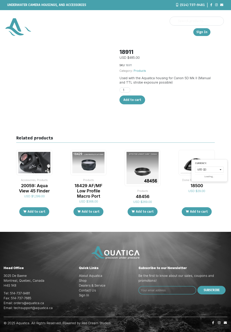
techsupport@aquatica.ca (33, 308)
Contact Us (170, 32)
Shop (119, 32)
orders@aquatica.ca (29, 303)
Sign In (201, 32)
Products (140, 71)
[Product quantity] (124, 90)
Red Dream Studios (96, 323)
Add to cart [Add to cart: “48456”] (145, 212)
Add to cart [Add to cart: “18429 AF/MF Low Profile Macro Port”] (91, 212)
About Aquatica (90, 276)
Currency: (201, 163)
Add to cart (132, 100)
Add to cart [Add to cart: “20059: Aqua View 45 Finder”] (36, 212)
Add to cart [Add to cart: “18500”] (199, 212)
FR (186, 32)
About (105, 32)
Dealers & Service (142, 32)
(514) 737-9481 (192, 5)
